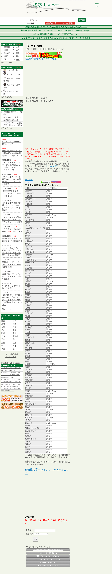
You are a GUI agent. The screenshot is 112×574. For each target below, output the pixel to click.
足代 (3, 336)
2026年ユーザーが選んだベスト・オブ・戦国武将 (11, 264)
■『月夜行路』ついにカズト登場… (11, 379)
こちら (9, 62)
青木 (3, 339)
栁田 (14, 333)
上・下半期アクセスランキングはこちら (48, 559)
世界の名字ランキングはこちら (48, 565)
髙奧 (18, 53)
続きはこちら (7, 309)
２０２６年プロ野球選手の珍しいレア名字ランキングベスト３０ (11, 205)
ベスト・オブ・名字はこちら (48, 553)
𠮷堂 (14, 346)
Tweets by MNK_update (11, 363)
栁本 (14, 330)
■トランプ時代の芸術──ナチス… (11, 386)
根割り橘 (10, 70)
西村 (3, 330)
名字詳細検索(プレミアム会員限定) (59, 23)
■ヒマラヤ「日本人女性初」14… (10, 370)
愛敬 (3, 343)
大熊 (18, 74)
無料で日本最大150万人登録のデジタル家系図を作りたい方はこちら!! (12, 153)
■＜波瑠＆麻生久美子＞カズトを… (11, 382)
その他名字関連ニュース (7, 390)
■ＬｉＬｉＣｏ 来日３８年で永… (10, 375)
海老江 (7, 53)
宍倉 (14, 327)
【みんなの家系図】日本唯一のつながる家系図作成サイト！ (56, 34)
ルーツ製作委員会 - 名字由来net (11, 356)
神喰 (14, 324)
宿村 (14, 349)
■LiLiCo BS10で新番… (7, 377)
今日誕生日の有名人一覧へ (48, 562)
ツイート (29, 180)
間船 (18, 56)
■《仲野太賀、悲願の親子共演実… (11, 372)
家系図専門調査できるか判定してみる (41, 59)
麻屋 (6, 56)
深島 (3, 327)
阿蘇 (3, 333)
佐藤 (3, 349)
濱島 (18, 85)
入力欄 (28, 530)
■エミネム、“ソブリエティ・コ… (10, 384)
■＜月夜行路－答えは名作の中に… (11, 388)
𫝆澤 (14, 343)
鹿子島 (15, 336)
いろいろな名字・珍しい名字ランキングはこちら (48, 550)
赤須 (3, 324)
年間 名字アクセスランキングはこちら (48, 556)
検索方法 (29, 534)
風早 (6, 50)
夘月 (18, 50)
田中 (18, 70)
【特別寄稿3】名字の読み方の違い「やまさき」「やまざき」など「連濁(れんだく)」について (12, 300)
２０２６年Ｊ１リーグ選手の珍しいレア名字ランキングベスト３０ (11, 179)
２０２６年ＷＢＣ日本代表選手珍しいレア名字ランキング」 (11, 219)
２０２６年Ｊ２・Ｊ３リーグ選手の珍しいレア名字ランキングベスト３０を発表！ (56, 38)
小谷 (14, 321)
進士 (6, 59)
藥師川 (7, 47)
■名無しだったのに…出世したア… (11, 368)
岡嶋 (3, 321)
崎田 (18, 79)
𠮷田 (18, 60)
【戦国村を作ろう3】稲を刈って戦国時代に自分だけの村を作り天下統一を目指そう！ (56, 30)
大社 (14, 339)
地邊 (18, 47)
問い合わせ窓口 (52, 166)
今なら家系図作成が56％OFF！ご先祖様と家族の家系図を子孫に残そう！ (56, 27)
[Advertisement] (47, 78)
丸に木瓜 (8, 74)
